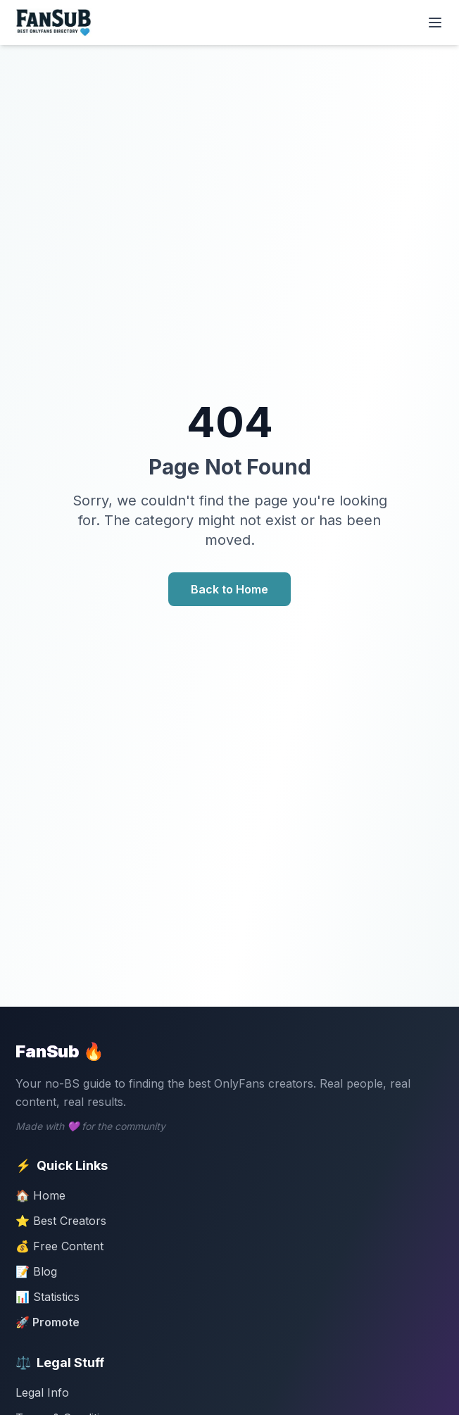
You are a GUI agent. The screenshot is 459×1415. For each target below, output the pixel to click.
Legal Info (42, 1392)
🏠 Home (40, 1195)
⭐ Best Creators (60, 1221)
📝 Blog (36, 1271)
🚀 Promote (47, 1322)
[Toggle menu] (435, 22)
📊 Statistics (47, 1297)
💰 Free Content (59, 1246)
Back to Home (229, 589)
